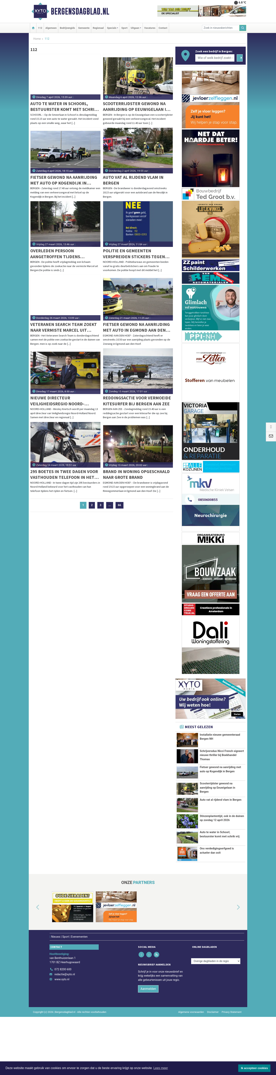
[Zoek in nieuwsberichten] (221, 28)
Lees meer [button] (160, 1068)
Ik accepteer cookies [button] (254, 1068)
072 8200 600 (62, 1027)
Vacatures (149, 27)
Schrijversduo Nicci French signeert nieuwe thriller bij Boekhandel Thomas (222, 757)
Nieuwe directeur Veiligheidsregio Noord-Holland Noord (57, 401)
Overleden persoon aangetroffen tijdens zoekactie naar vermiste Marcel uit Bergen (57, 254)
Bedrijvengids (67, 27)
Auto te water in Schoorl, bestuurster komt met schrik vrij (63, 106)
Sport (124, 27)
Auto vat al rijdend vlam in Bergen (133, 180)
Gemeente (84, 27)
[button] (33, 966)
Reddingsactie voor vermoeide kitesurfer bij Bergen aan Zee (137, 400)
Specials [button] (111, 27)
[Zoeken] (242, 28)
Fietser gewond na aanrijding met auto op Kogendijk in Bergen (63, 180)
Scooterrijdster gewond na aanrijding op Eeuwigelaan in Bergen (136, 106)
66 (119, 505)
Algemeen (51, 27)
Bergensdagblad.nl (80, 11)
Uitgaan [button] (135, 27)
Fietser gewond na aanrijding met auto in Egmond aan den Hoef (136, 327)
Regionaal (98, 27)
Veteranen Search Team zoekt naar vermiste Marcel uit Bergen (63, 327)
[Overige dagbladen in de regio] (215, 1019)
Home (37, 38)
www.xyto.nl (61, 1037)
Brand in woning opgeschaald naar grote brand (136, 474)
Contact (163, 27)
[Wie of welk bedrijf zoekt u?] (214, 58)
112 (40, 27)
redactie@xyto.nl (64, 1032)
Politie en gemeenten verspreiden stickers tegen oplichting (134, 254)
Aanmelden (148, 1047)
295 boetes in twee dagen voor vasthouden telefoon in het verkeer (64, 474)
